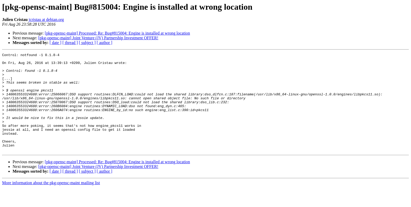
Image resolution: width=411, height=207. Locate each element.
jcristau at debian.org (46, 19)
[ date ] (55, 42)
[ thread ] (70, 42)
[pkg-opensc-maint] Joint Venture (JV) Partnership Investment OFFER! (98, 38)
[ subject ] (87, 42)
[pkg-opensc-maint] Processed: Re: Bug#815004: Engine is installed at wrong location (117, 33)
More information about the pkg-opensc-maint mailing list (51, 202)
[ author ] (104, 42)
